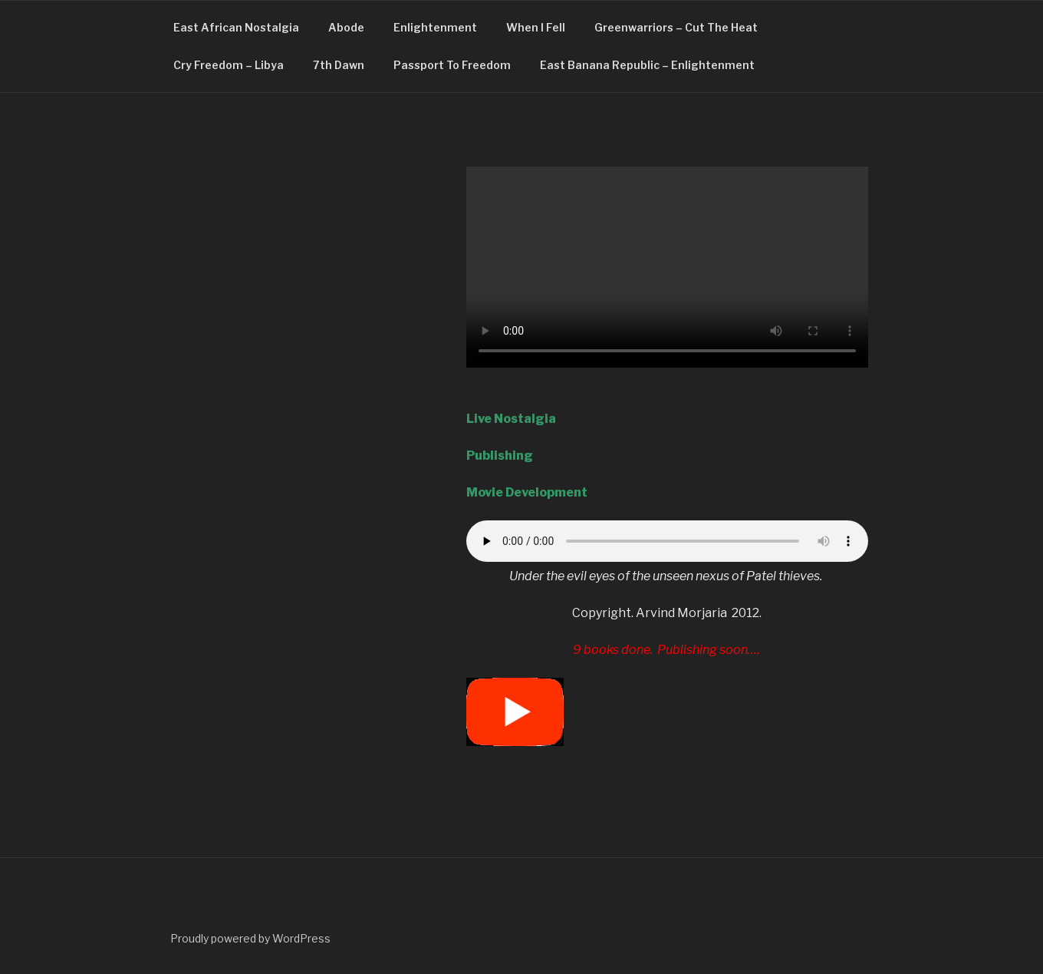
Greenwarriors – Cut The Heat (676, 27)
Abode (346, 27)
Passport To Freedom (452, 64)
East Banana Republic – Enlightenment (647, 64)
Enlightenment (435, 27)
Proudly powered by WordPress (250, 938)
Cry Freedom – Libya (228, 64)
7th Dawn (338, 64)
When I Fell (535, 27)
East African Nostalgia (236, 27)
